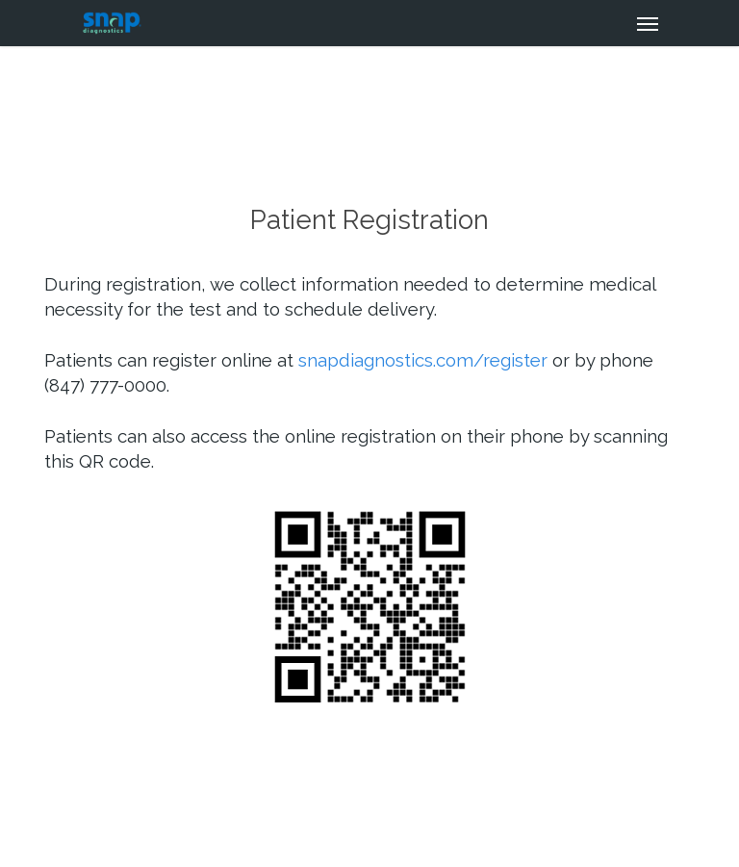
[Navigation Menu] (647, 23)
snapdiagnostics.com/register (423, 359)
